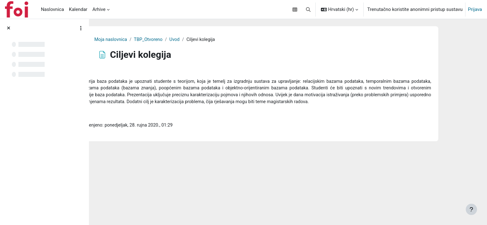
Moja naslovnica (186, 39)
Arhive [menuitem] (99, 9)
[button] (308, 9)
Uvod (251, 39)
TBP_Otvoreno (224, 39)
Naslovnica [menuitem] (52, 9)
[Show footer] (471, 209)
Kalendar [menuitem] (78, 9)
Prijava (475, 9)
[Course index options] (80, 28)
